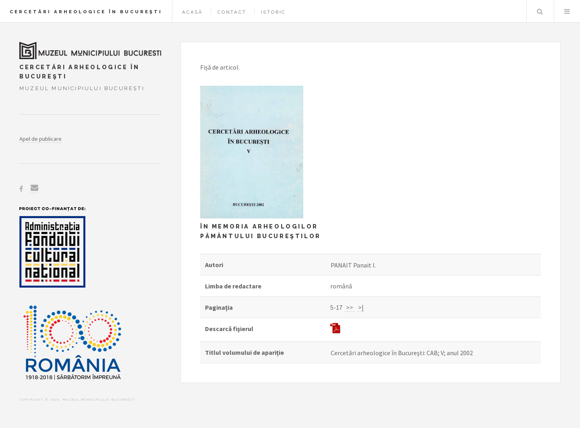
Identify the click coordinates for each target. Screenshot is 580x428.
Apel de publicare (40, 138)
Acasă (192, 12)
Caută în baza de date (540, 11)
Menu (567, 11)
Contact (232, 12)
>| (360, 307)
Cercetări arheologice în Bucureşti (86, 11)
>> (349, 307)
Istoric (273, 12)
